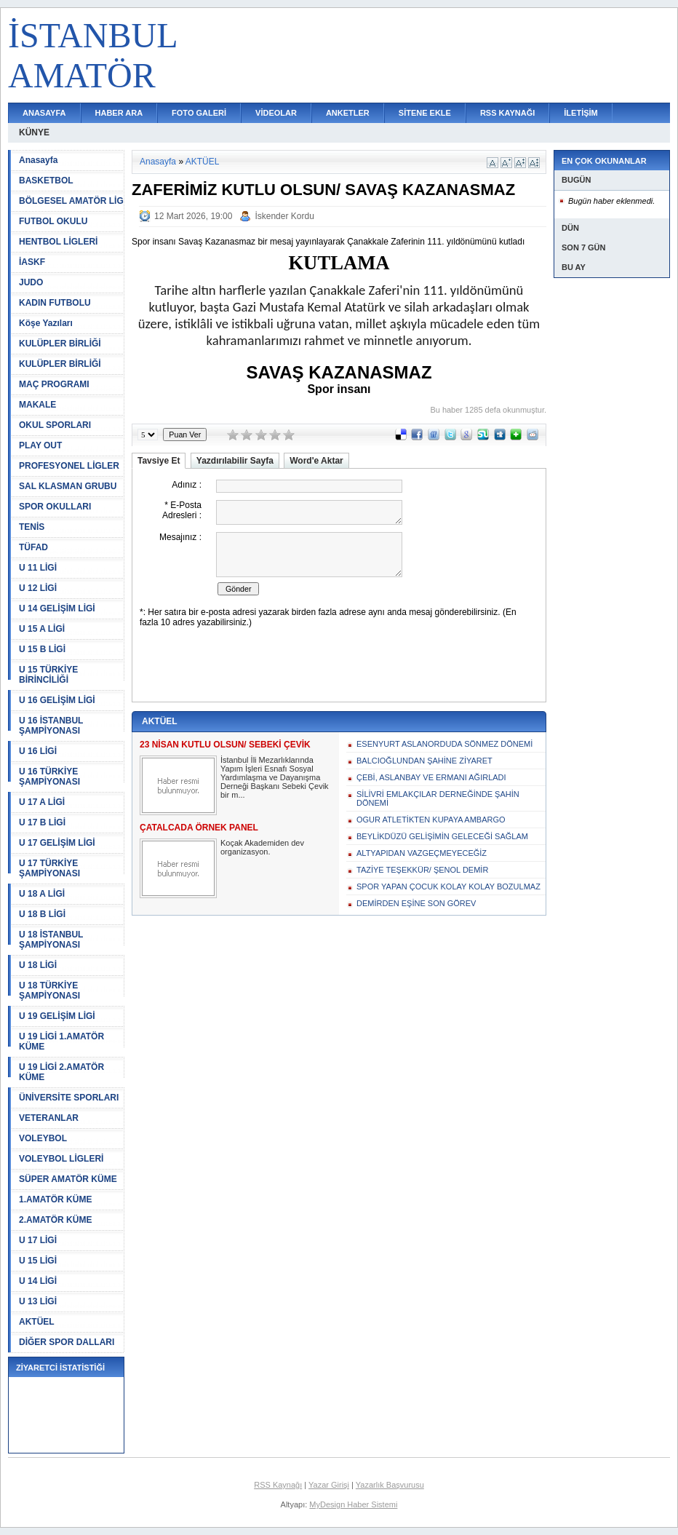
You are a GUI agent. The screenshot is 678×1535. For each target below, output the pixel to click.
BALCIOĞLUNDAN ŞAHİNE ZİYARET (424, 760)
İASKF (32, 262)
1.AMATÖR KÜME (55, 1199)
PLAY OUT (40, 445)
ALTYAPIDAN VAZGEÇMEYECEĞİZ (421, 853)
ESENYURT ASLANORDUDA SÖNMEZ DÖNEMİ (444, 743)
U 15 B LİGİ (42, 649)
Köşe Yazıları (46, 323)
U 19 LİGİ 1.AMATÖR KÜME (61, 1041)
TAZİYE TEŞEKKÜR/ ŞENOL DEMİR (422, 869)
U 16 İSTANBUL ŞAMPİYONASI (51, 725)
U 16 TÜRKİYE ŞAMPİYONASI (49, 776)
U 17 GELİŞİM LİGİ (57, 843)
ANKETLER (348, 112)
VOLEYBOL (43, 1138)
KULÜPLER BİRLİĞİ (60, 343)
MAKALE (37, 405)
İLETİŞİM (580, 112)
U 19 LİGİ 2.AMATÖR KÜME (61, 1072)
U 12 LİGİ (38, 588)
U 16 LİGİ (38, 751)
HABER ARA (119, 112)
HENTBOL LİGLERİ (58, 242)
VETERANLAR (49, 1118)
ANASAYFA (44, 112)
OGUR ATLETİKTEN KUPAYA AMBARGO (431, 819)
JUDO (31, 282)
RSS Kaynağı (278, 1484)
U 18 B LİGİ (42, 914)
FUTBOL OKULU (53, 221)
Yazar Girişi (328, 1484)
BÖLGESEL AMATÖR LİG (71, 201)
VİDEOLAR (276, 112)
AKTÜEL (37, 1322)
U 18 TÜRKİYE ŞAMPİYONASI (49, 990)
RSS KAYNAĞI (507, 112)
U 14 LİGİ (38, 1281)
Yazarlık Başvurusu (390, 1484)
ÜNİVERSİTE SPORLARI (69, 1097)
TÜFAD (33, 547)
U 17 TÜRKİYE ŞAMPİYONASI (49, 868)
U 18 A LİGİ (42, 894)
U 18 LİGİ (38, 965)
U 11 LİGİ (38, 568)
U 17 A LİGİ (42, 802)
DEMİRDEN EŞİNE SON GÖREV (416, 903)
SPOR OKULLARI (55, 506)
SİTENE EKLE (425, 112)
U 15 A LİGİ (42, 629)
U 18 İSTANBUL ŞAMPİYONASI (51, 939)
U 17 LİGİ (38, 1240)
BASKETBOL (46, 180)
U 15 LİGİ (38, 1261)
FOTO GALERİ (199, 112)
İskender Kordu (284, 216)
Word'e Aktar (316, 461)
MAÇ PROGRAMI (54, 384)
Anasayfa (38, 160)
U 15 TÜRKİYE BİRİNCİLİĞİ (48, 675)
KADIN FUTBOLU (55, 303)
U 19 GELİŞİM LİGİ (57, 1016)
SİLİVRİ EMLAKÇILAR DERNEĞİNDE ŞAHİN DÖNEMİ (437, 798)
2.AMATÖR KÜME (55, 1220)
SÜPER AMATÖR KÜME (68, 1179)
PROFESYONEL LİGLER (69, 466)
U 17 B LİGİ (42, 822)
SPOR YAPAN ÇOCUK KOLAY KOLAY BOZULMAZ (448, 886)
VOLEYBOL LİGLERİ (61, 1159)
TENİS (31, 527)
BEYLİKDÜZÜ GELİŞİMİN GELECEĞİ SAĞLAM (442, 836)
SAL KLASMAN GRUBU (67, 486)
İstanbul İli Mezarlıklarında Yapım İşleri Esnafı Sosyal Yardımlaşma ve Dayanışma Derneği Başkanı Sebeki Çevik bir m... (274, 777)
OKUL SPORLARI (55, 425)
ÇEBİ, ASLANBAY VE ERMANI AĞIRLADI (431, 777)
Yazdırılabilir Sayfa (235, 461)
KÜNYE (34, 132)
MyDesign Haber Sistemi (353, 1504)
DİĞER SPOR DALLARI (66, 1342)
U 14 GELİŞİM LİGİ (57, 608)
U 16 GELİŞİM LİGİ (57, 700)
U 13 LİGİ (38, 1301)
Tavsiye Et (158, 461)
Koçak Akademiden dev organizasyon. (262, 847)
